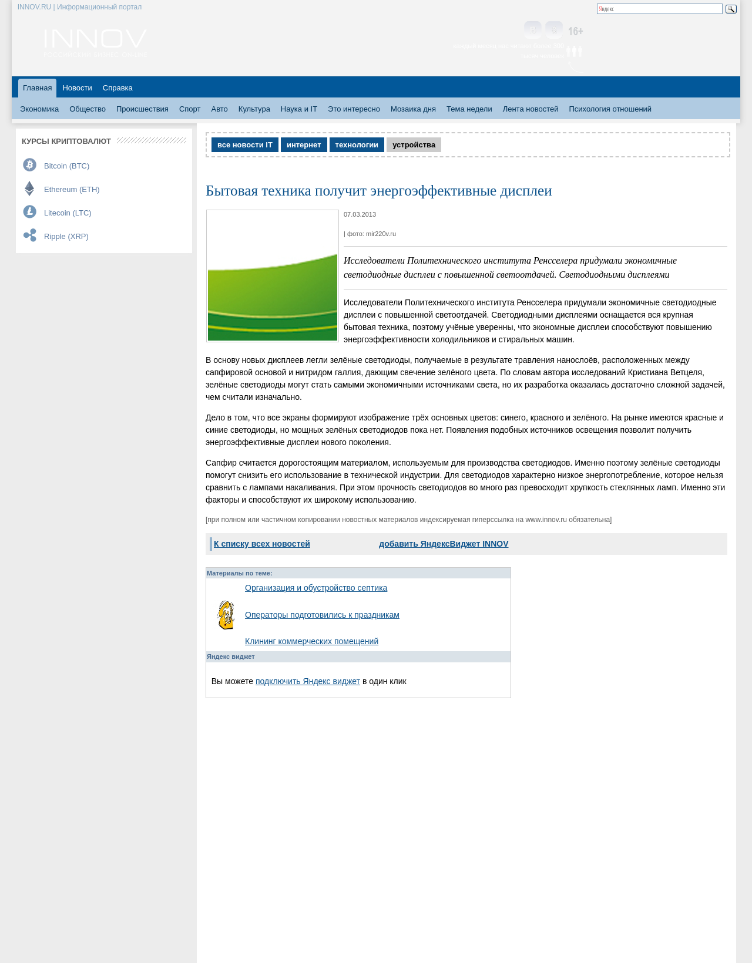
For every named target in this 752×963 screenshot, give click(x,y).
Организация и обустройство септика (316, 587)
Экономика (39, 109)
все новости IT (245, 144)
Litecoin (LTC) (68, 212)
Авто (219, 109)
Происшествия (142, 109)
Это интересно (354, 109)
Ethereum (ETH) (72, 189)
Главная (37, 87)
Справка (118, 87)
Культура (254, 109)
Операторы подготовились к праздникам (322, 614)
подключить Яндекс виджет (308, 681)
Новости (77, 87)
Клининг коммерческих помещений (311, 641)
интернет (304, 144)
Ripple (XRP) (66, 236)
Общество (87, 109)
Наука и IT (299, 109)
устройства (413, 144)
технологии (357, 144)
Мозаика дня (413, 109)
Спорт (190, 109)
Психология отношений (610, 109)
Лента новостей (531, 109)
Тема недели (469, 109)
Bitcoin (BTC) (66, 165)
